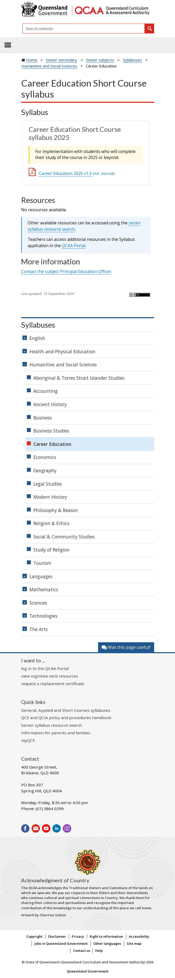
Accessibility (139, 936)
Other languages (107, 943)
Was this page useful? (126, 647)
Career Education (52, 444)
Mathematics (43, 589)
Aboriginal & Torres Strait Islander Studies (78, 378)
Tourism (42, 563)
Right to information (106, 936)
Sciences (38, 603)
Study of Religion (51, 550)
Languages (40, 576)
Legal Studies (47, 484)
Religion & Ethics (51, 523)
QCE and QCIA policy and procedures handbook (66, 717)
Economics (44, 457)
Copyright (34, 936)
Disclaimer (57, 936)
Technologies (43, 616)
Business (42, 417)
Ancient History (50, 404)
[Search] (83, 28)
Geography (45, 470)
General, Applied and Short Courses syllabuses (65, 710)
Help (99, 950)
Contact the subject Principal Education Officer (66, 271)
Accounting (45, 391)
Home (31, 59)
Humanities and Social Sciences (49, 66)
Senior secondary (61, 59)
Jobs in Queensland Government (61, 943)
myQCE (28, 740)
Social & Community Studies (64, 536)
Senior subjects (100, 59)
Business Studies (51, 431)
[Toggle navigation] (8, 45)
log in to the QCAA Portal (45, 668)
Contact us (81, 950)
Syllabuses (132, 59)
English (37, 338)
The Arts (38, 629)
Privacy (78, 936)
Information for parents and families (55, 732)
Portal (73, 245)
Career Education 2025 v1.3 (76, 173)
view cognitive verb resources (49, 676)
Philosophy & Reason (55, 510)
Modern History (50, 497)
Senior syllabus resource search (51, 725)
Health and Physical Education (62, 351)
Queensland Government (87, 971)
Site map (134, 943)
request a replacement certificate (52, 683)
